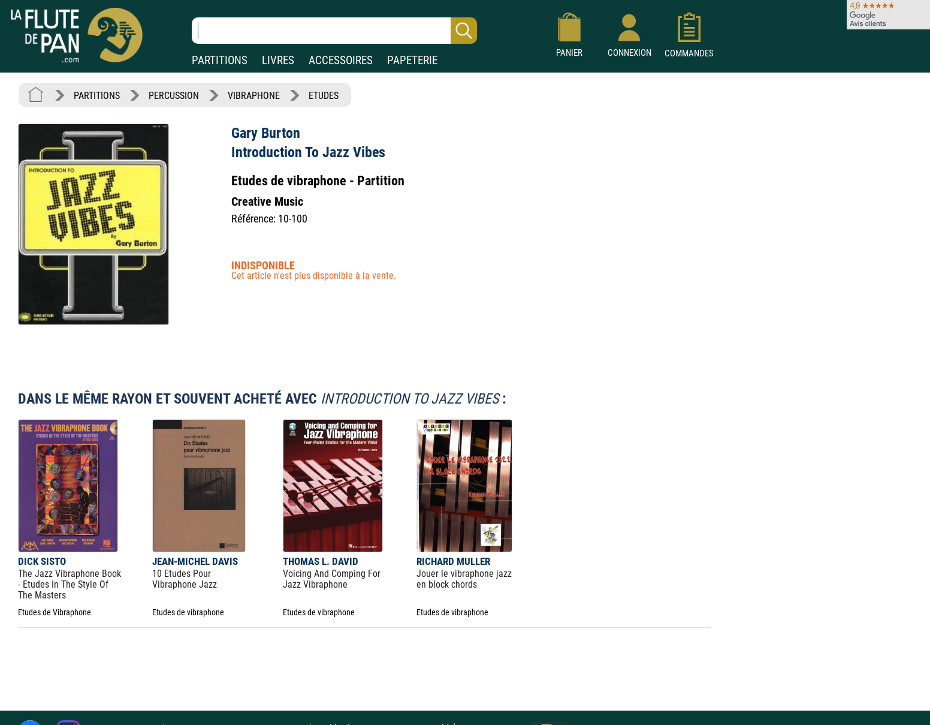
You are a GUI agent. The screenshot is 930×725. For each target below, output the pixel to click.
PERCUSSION (174, 95)
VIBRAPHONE (254, 95)
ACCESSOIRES (341, 60)
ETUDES (324, 95)
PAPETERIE (412, 60)
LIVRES (278, 60)
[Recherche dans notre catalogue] (334, 30)
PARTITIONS (219, 60)
